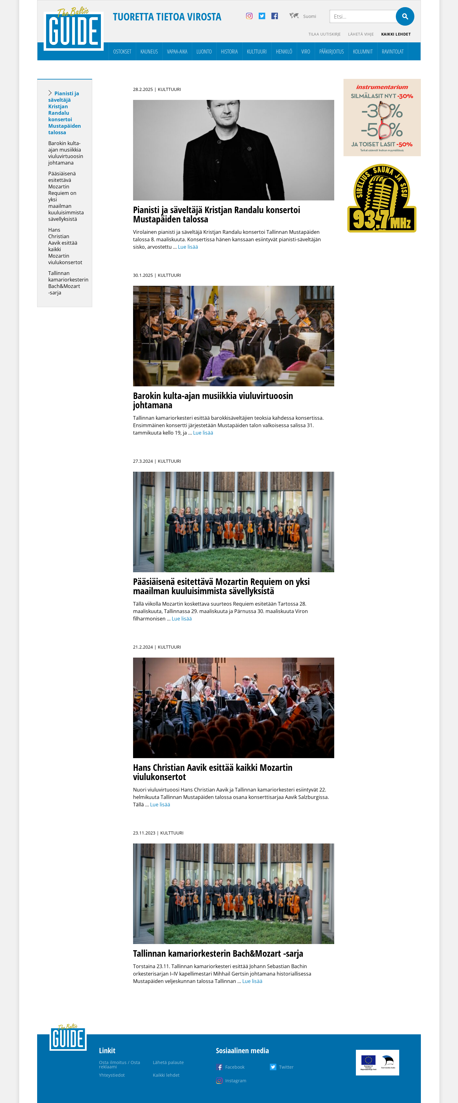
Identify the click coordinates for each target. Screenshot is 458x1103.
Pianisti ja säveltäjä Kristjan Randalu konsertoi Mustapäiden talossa (64, 113)
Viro (305, 51)
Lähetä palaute (168, 1062)
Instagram (235, 1081)
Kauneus (149, 51)
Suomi (309, 16)
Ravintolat (393, 51)
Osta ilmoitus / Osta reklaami (119, 1064)
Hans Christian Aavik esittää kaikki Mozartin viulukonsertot (65, 246)
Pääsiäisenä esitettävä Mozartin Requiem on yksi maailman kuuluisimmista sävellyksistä (66, 196)
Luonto (204, 51)
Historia (229, 51)
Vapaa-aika (177, 51)
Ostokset (122, 51)
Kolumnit (363, 51)
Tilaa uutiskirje (324, 34)
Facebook (234, 1067)
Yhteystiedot (112, 1075)
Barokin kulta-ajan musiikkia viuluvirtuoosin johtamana (65, 153)
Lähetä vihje (361, 34)
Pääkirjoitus (331, 51)
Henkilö (284, 51)
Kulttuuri (257, 51)
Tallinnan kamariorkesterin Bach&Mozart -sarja (68, 283)
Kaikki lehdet (396, 34)
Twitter (286, 1067)
